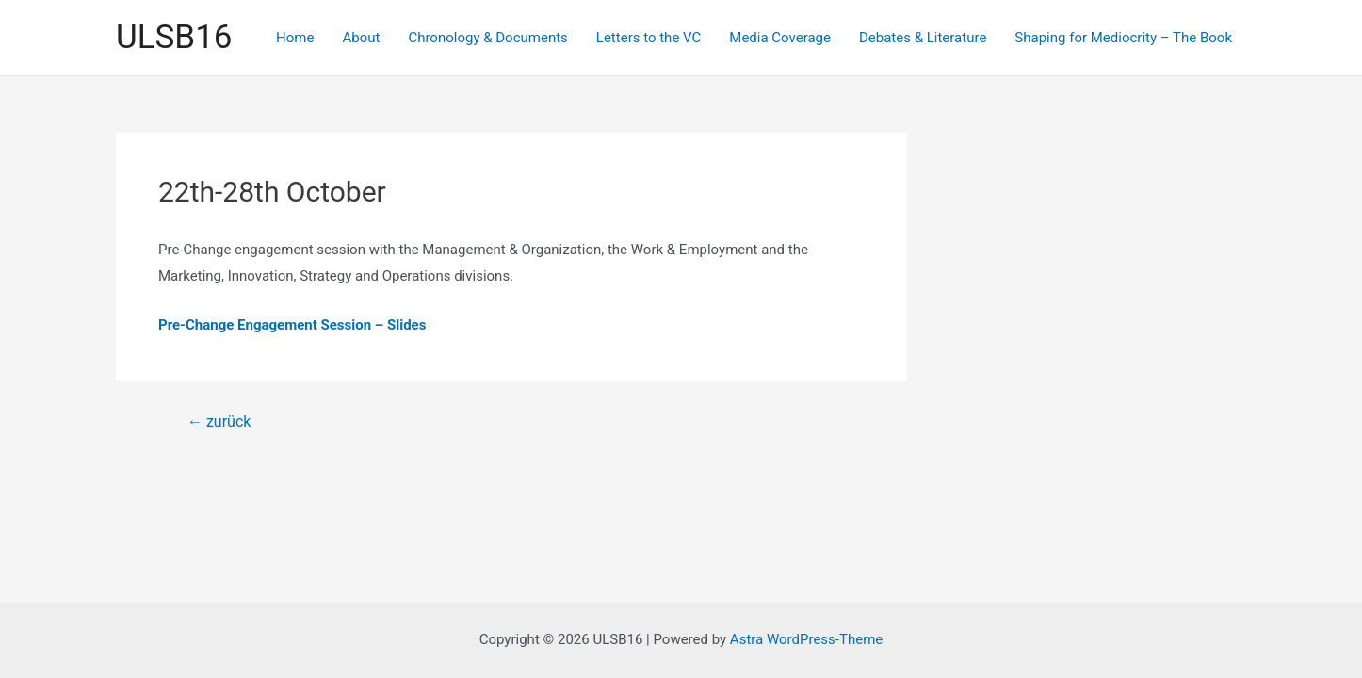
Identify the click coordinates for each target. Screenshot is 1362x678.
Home (295, 37)
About (361, 37)
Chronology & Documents (487, 37)
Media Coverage (780, 37)
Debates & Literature (922, 37)
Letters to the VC (648, 37)
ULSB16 (174, 37)
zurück (219, 421)
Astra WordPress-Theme (806, 639)
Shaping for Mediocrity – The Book (1123, 37)
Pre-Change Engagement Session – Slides (292, 324)
